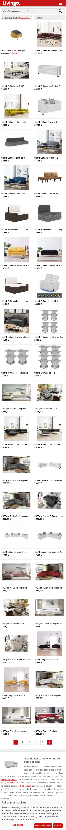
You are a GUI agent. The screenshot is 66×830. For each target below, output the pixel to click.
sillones (10, 783)
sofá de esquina (24, 786)
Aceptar (58, 825)
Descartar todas (43, 825)
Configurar (17, 825)
